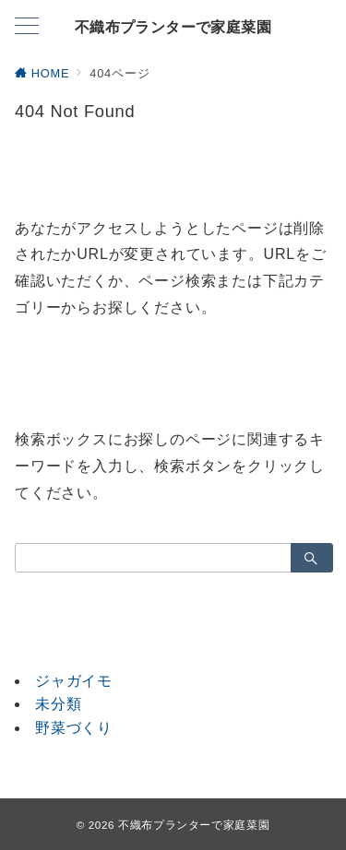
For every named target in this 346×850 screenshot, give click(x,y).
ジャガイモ (74, 681)
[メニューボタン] (27, 28)
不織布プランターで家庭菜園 (173, 27)
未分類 (58, 704)
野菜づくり (74, 728)
